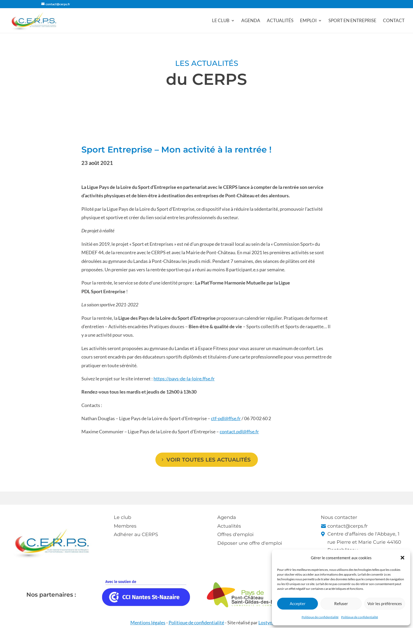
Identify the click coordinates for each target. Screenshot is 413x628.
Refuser (341, 603)
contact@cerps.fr (347, 526)
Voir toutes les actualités (208, 460)
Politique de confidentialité (320, 617)
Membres (125, 526)
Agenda (250, 21)
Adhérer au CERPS (136, 534)
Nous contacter (339, 517)
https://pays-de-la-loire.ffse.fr (184, 378)
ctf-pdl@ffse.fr (226, 418)
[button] (402, 557)
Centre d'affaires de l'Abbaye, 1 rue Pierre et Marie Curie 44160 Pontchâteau (364, 542)
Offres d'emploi (235, 534)
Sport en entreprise (352, 21)
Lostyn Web (270, 622)
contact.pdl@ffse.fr (239, 431)
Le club (220, 21)
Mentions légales (147, 622)
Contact (394, 21)
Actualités (280, 21)
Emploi (308, 21)
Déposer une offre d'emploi (249, 543)
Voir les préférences (384, 603)
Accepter (298, 603)
